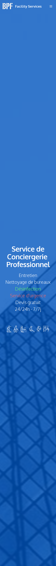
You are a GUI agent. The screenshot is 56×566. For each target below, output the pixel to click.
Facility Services (28, 6)
